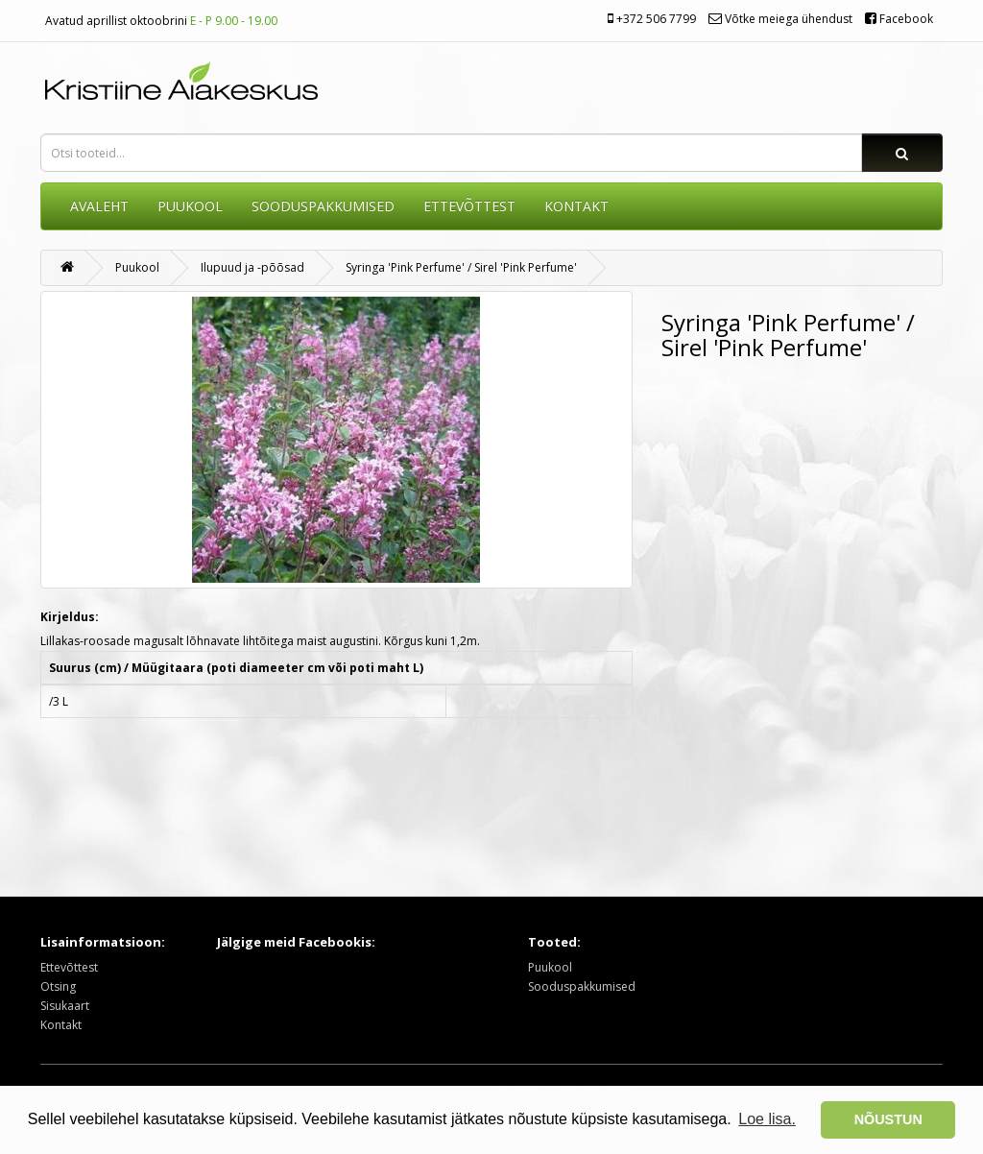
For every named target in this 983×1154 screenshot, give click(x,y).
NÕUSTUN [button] (888, 1119)
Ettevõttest (69, 967)
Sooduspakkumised (581, 986)
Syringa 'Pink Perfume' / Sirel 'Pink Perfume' (461, 267)
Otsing (58, 986)
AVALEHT (99, 206)
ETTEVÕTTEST (469, 206)
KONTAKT (576, 206)
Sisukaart (64, 1006)
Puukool (190, 206)
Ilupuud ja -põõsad (252, 267)
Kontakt (61, 1025)
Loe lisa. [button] (767, 1119)
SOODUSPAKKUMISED (323, 206)
